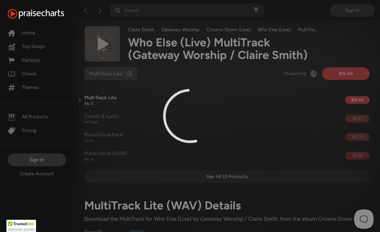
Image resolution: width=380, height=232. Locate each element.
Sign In (37, 160)
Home (21, 33)
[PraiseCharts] (44, 14)
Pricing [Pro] (22, 130)
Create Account (37, 174)
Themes (23, 87)
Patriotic (24, 60)
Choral (22, 74)
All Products (28, 117)
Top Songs (26, 46)
